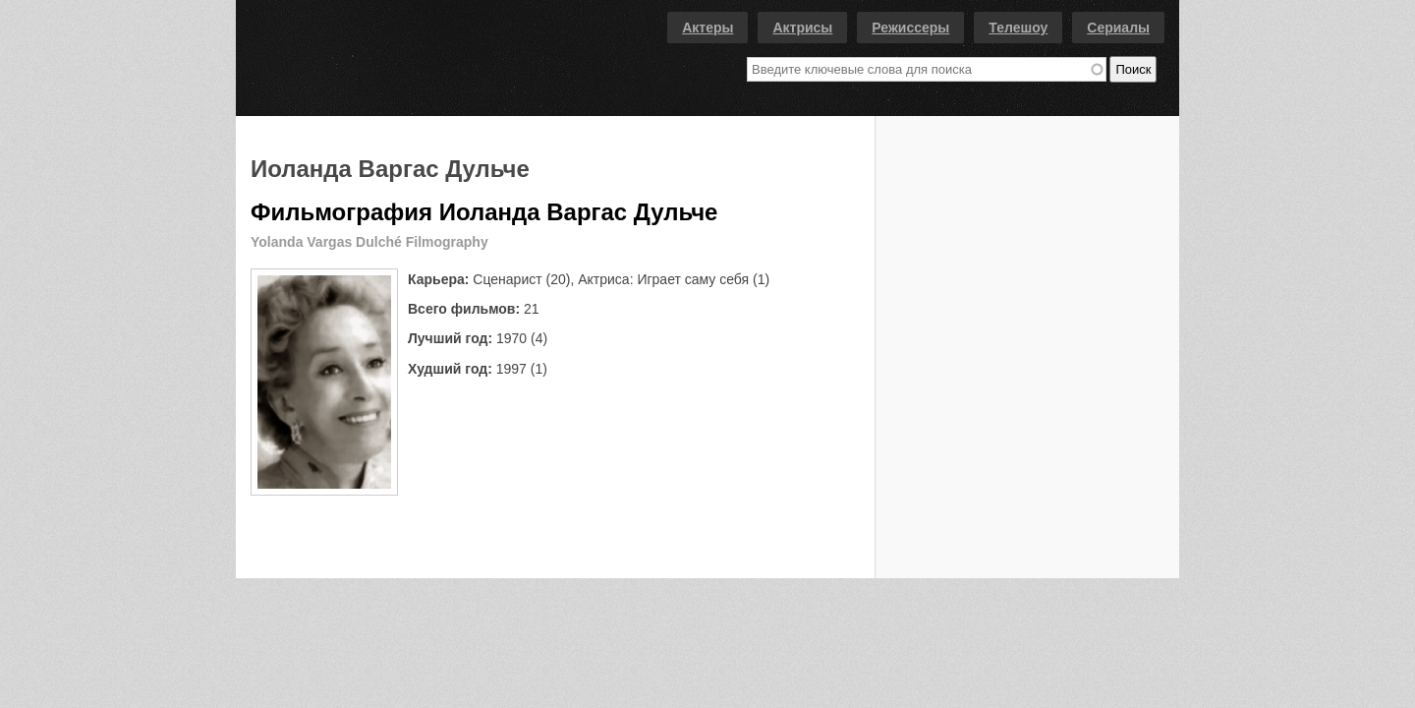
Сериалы (1118, 27)
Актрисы (802, 27)
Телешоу (1018, 27)
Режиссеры (910, 27)
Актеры (707, 27)
